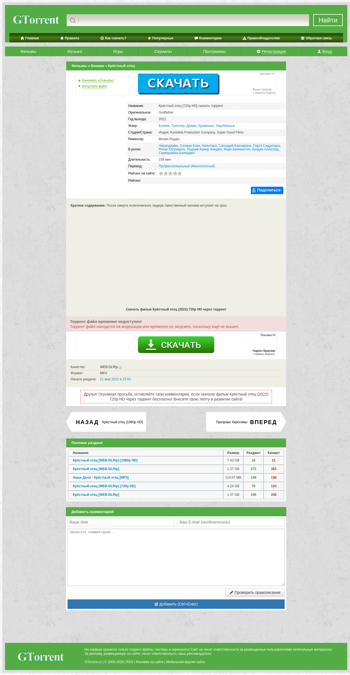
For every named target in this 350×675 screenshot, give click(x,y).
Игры (118, 51)
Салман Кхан (190, 146)
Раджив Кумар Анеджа (204, 149)
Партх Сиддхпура (266, 146)
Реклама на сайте (150, 662)
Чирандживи (168, 146)
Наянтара (209, 146)
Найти (327, 20)
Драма (191, 126)
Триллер (177, 126)
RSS (129, 662)
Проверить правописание (255, 592)
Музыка (74, 51)
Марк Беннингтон (237, 149)
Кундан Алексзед (265, 149)
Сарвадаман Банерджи (177, 153)
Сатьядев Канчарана (235, 146)
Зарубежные (225, 126)
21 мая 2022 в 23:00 (115, 379)
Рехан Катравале (172, 149)
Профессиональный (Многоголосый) (187, 166)
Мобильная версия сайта (185, 662)
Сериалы (163, 51)
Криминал (206, 126)
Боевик (164, 126)
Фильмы (28, 51)
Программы (214, 51)
